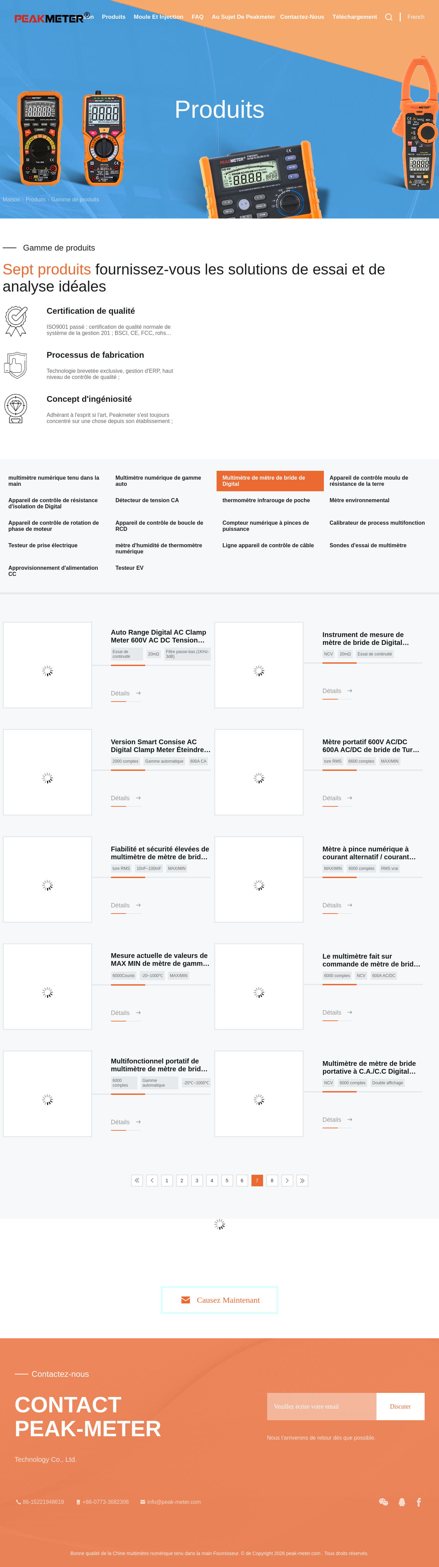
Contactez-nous (302, 17)
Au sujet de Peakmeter (243, 17)
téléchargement (354, 17)
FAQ (198, 17)
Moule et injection (158, 17)
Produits (114, 17)
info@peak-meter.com (170, 1502)
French (416, 17)
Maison (11, 199)
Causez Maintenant (228, 1300)
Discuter (400, 1406)
